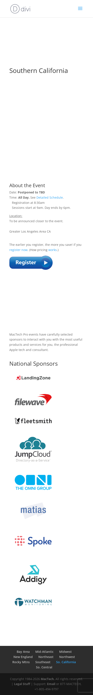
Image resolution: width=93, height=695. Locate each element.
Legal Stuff (22, 684)
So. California (66, 662)
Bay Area (23, 652)
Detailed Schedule (49, 197)
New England (23, 657)
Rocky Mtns (21, 662)
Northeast (46, 657)
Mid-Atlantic (44, 652)
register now (18, 250)
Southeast (43, 662)
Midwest (65, 652)
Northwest (67, 657)
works (52, 250)
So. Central (44, 667)
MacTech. (48, 679)
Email (51, 684)
